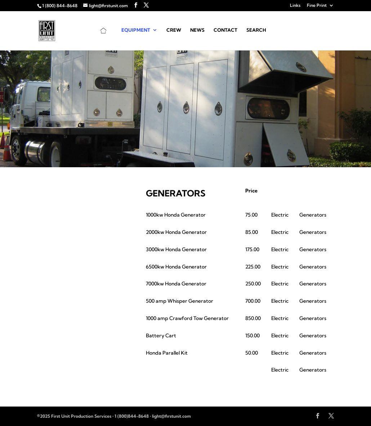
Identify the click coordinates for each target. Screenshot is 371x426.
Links (295, 5)
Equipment (135, 30)
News (197, 30)
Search (256, 30)
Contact (225, 30)
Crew (173, 30)
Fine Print (317, 5)
